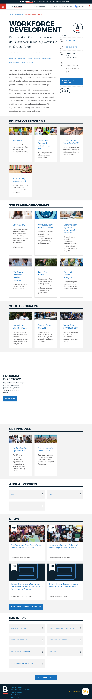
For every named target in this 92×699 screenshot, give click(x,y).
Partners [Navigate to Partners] (30, 62)
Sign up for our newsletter (67, 81)
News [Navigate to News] (23, 62)
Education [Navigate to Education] (12, 58)
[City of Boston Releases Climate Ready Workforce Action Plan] (65, 582)
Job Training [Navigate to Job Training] (22, 58)
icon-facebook (67, 90)
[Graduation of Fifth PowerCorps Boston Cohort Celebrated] (27, 543)
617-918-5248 (70, 40)
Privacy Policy (16, 687)
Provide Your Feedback (46, 677)
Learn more (10, 398)
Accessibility (16, 694)
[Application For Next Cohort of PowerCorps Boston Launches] (65, 543)
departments (19, 14)
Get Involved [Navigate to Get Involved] (46, 58)
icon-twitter (62, 90)
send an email (71, 47)
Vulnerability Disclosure (20, 689)
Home (11, 14)
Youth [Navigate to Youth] (30, 58)
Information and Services (43, 6)
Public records (17, 692)
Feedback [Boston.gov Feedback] (70, 6)
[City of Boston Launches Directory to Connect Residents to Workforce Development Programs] (27, 582)
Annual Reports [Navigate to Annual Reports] (14, 62)
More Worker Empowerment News (26, 607)
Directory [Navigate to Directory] (37, 58)
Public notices (59, 6)
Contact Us (15, 697)
